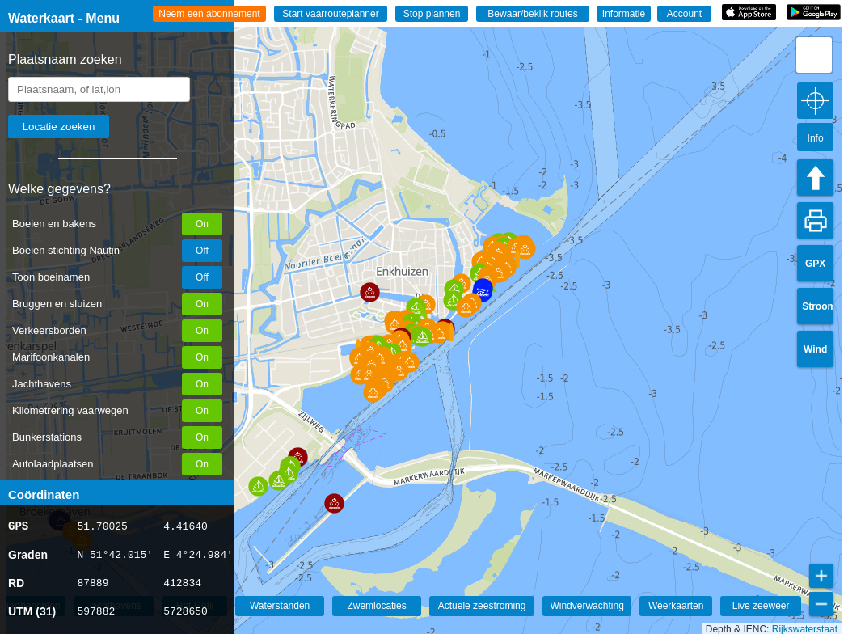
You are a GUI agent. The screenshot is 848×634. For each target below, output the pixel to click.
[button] (334, 503)
